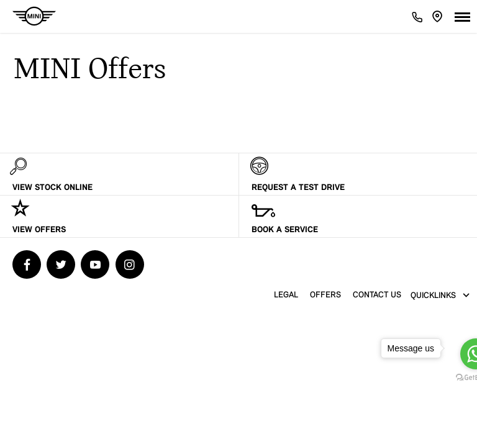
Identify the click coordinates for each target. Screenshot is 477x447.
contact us (377, 295)
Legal (286, 295)
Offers (325, 295)
